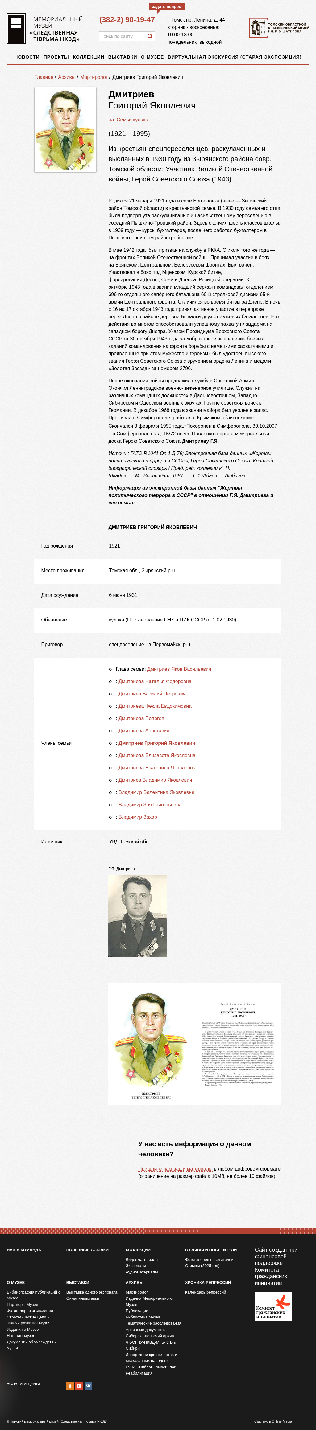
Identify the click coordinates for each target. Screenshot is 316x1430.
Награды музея (21, 1335)
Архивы (66, 77)
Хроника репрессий (208, 1282)
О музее (152, 56)
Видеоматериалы (142, 1259)
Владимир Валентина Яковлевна (156, 792)
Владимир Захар (137, 817)
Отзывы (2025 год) (202, 1265)
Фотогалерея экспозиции (30, 1310)
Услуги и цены (23, 1384)
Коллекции (88, 56)
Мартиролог (94, 77)
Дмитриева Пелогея (141, 718)
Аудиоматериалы (142, 1272)
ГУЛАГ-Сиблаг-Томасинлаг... (152, 1367)
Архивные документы (145, 1329)
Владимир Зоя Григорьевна (149, 804)
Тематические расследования (153, 1323)
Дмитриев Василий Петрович (151, 693)
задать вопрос (166, 6)
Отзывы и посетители (211, 1250)
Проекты (56, 56)
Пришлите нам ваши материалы (175, 1168)
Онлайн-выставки (82, 1298)
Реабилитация (139, 1373)
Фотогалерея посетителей (209, 1259)
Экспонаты (136, 1265)
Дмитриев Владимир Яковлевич (155, 780)
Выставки (122, 56)
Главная (44, 77)
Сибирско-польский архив (150, 1336)
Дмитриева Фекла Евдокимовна (155, 706)
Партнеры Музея (22, 1304)
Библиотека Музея (143, 1317)
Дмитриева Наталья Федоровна (154, 681)
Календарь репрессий (205, 1292)
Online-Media (282, 1421)
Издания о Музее (23, 1329)
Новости (27, 56)
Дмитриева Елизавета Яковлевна (156, 755)
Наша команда (24, 1250)
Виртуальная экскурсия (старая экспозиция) (235, 56)
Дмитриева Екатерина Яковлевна (156, 767)
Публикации (137, 1310)
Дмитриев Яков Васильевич (179, 669)
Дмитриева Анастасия (143, 730)
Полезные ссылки (87, 1250)
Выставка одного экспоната (92, 1292)
